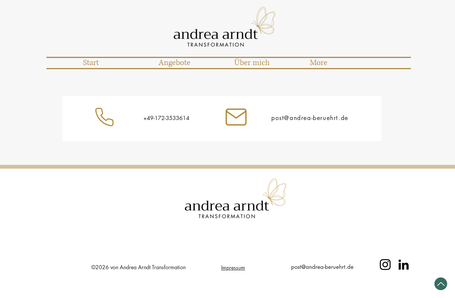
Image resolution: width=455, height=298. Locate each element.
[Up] (441, 284)
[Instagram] (104, 117)
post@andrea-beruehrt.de (309, 118)
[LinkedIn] (403, 264)
